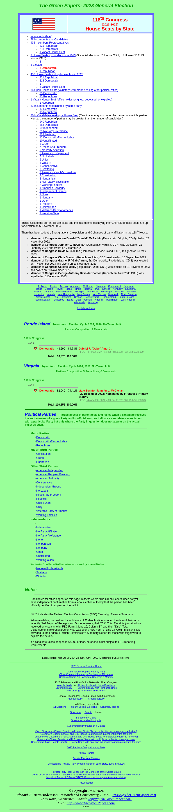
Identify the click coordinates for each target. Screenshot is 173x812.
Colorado (100, 286)
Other (39, 551)
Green (40, 458)
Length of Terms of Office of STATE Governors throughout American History (86, 777)
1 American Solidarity (52, 188)
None (39, 539)
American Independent (49, 470)
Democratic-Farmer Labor (51, 441)
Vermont (87, 299)
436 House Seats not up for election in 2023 (57, 74)
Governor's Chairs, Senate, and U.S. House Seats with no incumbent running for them (86, 734)
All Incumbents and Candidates (49, 39)
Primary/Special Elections (83, 706)
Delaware (128, 286)
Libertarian (42, 462)
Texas (70, 299)
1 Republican (47, 71)
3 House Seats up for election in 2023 (53, 55)
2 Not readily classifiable (54, 181)
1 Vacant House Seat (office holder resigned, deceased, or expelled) (71, 99)
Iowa (97, 288)
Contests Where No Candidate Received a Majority (86, 677)
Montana (131, 291)
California (88, 286)
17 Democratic (48, 109)
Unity (39, 507)
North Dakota (43, 297)
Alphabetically (64, 685)
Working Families (46, 515)
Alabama (42, 286)
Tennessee (58, 299)
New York (113, 294)
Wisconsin (79, 302)
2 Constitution (48, 175)
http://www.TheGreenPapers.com (91, 803)
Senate (88, 712)
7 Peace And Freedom (53, 147)
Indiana (88, 288)
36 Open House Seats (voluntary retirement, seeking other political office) (74, 90)
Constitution (43, 453)
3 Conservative (49, 166)
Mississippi (106, 291)
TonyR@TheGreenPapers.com (110, 799)
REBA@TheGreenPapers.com (134, 795)
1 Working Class (49, 213)
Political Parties (40, 414)
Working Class (45, 560)
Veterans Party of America (52, 511)
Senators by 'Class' (86, 717)
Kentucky (118, 288)
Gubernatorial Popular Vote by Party (86, 671)
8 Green (44, 143)
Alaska (53, 286)
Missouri (119, 291)
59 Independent (49, 128)
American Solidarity (47, 478)
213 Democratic (49, 49)
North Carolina (129, 294)
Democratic (43, 437)
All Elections (59, 706)
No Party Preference (48, 535)
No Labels (42, 490)
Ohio (55, 297)
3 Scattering (47, 169)
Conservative (44, 482)
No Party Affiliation (47, 531)
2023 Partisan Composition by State (86, 747)
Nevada (51, 294)
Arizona (64, 286)
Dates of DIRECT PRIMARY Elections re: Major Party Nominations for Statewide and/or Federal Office (86, 774)
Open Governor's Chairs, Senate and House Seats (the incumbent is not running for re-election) (86, 731)
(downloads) (86, 782)
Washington (112, 299)
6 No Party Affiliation (52, 150)
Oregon (78, 297)
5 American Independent (54, 153)
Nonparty (41, 547)
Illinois (78, 288)
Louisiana (130, 288)
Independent (43, 527)
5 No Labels (47, 156)
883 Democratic (49, 124)
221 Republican (49, 45)
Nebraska (39, 294)
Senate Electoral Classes (86, 758)
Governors (75, 712)
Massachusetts (64, 291)
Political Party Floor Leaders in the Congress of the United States (86, 771)
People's (41, 498)
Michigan (79, 291)
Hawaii (59, 288)
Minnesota (92, 291)
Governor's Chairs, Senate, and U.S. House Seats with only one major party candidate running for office (86, 742)
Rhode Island (109, 297)
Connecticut (114, 286)
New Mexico (99, 294)
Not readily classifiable (49, 568)
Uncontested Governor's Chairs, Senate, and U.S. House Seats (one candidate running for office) (86, 736)
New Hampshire (66, 294)
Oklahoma (65, 297)
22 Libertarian (48, 134)
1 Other (44, 200)
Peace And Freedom (48, 494)
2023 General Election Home (86, 666)
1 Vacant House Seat (52, 52)
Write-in (41, 576)
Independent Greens (48, 486)
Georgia (49, 288)
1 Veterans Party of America (56, 210)
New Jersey (83, 294)
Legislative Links (86, 308)
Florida (38, 288)
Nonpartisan (43, 543)
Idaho (69, 288)
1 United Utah (48, 207)
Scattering (42, 572)
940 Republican (49, 121)
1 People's (46, 203)
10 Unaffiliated (48, 140)
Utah (78, 299)
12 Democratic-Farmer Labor (57, 137)
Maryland (48, 291)
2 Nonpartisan (48, 178)
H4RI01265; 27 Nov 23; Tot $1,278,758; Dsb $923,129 (115, 351)
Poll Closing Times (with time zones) (86, 690)
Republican (43, 445)
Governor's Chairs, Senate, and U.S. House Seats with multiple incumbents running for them (86, 739)
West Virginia (128, 299)
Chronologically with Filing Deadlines (97, 687)
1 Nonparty (46, 197)
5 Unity (44, 159)
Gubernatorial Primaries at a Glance (86, 725)
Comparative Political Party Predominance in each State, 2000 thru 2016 (86, 763)
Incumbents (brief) (41, 36)
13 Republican (48, 96)
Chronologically (64, 687)
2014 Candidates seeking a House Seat (54, 115)
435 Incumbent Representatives (50, 42)
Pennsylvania (92, 297)
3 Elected (36, 64)
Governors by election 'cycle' (86, 720)
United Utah (43, 502)
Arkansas (75, 286)
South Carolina (126, 297)
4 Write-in (45, 162)
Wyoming (93, 302)
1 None (44, 194)
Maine (37, 291)
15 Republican (48, 112)
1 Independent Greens (53, 191)
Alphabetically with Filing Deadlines (96, 685)
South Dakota (42, 299)
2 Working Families (51, 185)
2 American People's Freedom (58, 172)
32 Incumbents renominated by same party (56, 105)
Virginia (99, 299)
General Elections (109, 706)
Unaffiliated (43, 556)
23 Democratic (48, 93)
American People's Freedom (53, 474)
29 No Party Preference (54, 131)
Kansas (106, 288)
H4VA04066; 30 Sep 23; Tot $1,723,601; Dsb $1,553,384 (116, 400)
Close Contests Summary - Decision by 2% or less (86, 674)
